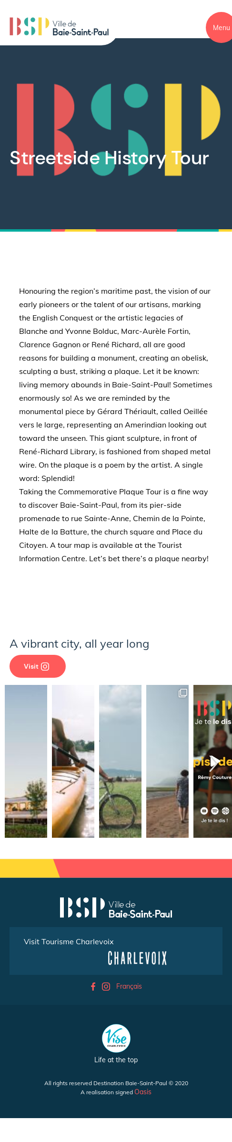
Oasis (142, 1092)
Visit (36, 666)
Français (129, 986)
